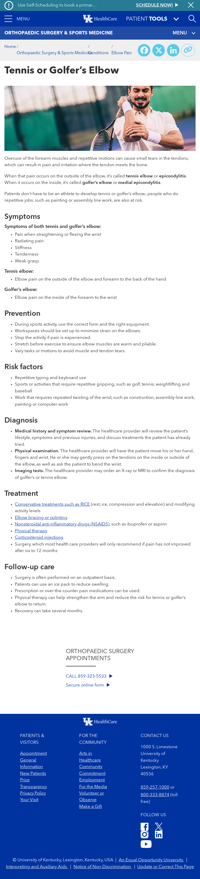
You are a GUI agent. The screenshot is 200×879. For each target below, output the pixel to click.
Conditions (98, 53)
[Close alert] (191, 5)
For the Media (93, 787)
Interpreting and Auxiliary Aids (37, 867)
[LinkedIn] (158, 835)
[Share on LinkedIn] (173, 50)
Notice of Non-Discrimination (102, 867)
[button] (17, 19)
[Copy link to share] (188, 50)
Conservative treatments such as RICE (52, 504)
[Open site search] (192, 19)
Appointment (33, 753)
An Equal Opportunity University (151, 860)
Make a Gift (90, 806)
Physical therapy (31, 531)
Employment (92, 780)
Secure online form (88, 685)
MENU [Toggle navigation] (184, 33)
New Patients (33, 773)
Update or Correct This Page (165, 867)
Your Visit (29, 800)
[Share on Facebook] (144, 50)
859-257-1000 (155, 787)
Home (10, 47)
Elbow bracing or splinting (41, 518)
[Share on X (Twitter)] (158, 50)
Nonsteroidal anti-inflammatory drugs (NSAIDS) (62, 524)
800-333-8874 (155, 795)
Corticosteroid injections (39, 537)
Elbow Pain (121, 53)
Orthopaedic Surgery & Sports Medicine (54, 53)
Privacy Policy (33, 793)
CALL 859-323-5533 (89, 676)
